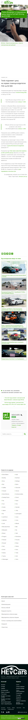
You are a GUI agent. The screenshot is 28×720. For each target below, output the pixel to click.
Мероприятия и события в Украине (10, 617)
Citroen (16, 490)
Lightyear (4, 520)
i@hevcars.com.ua (22, 712)
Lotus (16, 520)
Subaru (3, 552)
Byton (16, 484)
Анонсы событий (5, 607)
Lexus (16, 517)
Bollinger (17, 481)
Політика (8, 707)
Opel (16, 533)
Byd (2, 484)
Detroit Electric (5, 494)
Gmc (16, 504)
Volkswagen (4, 559)
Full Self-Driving (6, 390)
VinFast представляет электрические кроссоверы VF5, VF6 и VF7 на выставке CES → (14, 404)
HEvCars (3, 43)
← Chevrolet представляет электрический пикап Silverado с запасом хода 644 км (14, 398)
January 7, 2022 (22, 102)
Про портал (3, 707)
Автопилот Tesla (18, 392)
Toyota (3, 556)
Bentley (3, 477)
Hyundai (16, 507)
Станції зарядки (20, 686)
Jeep (16, 510)
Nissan (3, 533)
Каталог (3, 684)
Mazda (16, 523)
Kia (2, 513)
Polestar (3, 539)
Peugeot (3, 536)
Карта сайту (19, 707)
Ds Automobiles (18, 494)
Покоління (3, 694)
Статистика (19, 693)
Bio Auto (17, 477)
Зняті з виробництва (6, 703)
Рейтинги (18, 699)
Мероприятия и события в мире (9, 614)
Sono (16, 549)
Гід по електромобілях (20, 691)
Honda (3, 507)
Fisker (16, 500)
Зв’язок (13, 707)
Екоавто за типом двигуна (5, 699)
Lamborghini (18, 513)
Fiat (2, 500)
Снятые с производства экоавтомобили (11, 620)
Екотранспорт (4, 690)
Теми (24, 707)
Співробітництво (11, 709)
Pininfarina (17, 536)
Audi (16, 474)
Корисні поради (20, 688)
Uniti (16, 556)
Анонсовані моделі (6, 702)
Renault (3, 543)
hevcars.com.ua (23, 176)
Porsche (16, 539)
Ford (2, 504)
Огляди (3, 686)
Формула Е (4, 624)
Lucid (3, 523)
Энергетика (4, 627)
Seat (3, 546)
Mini (16, 526)
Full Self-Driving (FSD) (21, 92)
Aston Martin (4, 474)
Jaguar (3, 510)
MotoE (3, 601)
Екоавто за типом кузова (5, 696)
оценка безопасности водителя (15, 145)
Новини (3, 688)
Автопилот (11, 392)
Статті (17, 684)
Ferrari (16, 497)
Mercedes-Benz (5, 526)
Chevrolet (17, 487)
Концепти (18, 697)
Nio (15, 530)
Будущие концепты (6, 611)
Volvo (16, 559)
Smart (3, 549)
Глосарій (18, 695)
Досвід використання (19, 703)
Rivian (16, 543)
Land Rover (4, 517)
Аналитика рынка (5, 604)
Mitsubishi (4, 530)
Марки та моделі (5, 692)
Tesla (12, 390)
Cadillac (3, 487)
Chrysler (3, 490)
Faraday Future (5, 497)
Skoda (16, 546)
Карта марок (3, 709)
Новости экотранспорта (12, 43)
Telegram (14, 425)
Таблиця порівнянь (21, 700)
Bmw (3, 481)
